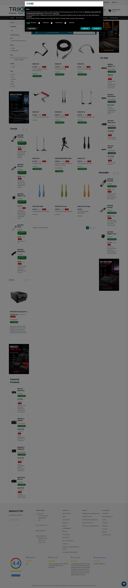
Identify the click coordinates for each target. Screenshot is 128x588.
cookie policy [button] (56, 13)
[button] (101, 4)
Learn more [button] (32, 28)
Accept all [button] (96, 28)
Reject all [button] (85, 28)
